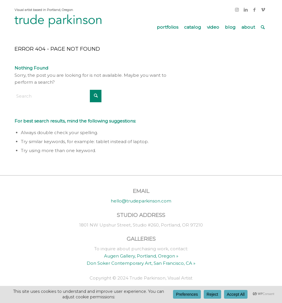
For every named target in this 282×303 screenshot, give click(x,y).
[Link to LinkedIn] (245, 10)
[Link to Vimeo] (263, 10)
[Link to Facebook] (254, 10)
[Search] (263, 27)
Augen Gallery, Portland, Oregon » (141, 256)
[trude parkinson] (57, 27)
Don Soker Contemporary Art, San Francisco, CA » (141, 263)
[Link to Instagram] (237, 10)
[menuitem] (167, 27)
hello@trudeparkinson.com (141, 201)
